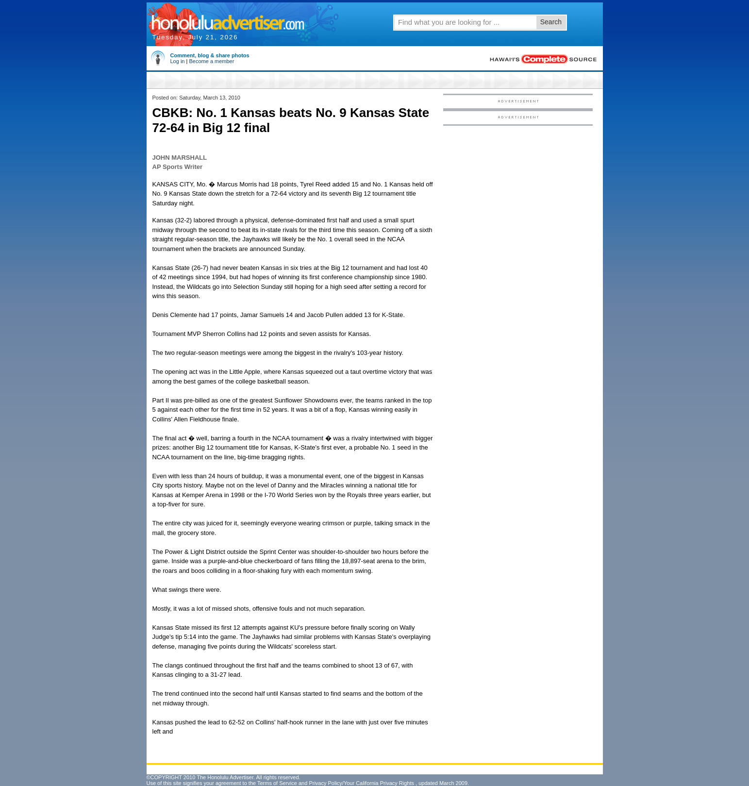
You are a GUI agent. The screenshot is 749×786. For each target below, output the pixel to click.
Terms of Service (277, 783)
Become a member (211, 61)
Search (551, 22)
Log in (177, 61)
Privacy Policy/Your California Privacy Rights (361, 783)
